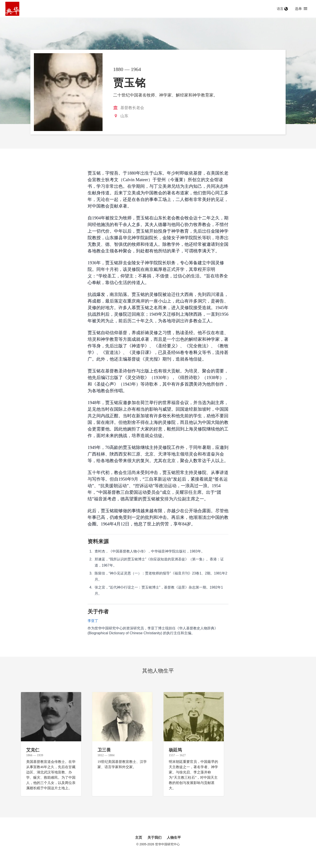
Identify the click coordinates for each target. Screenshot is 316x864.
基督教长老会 (132, 108)
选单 (301, 9)
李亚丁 (93, 621)
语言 (282, 9)
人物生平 (174, 837)
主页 (138, 837)
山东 (124, 116)
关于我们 (154, 837)
